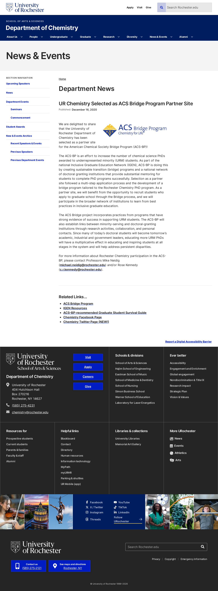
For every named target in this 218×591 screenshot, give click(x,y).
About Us (12, 36)
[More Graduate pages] (95, 37)
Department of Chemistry (42, 28)
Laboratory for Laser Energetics (135, 402)
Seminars (16, 109)
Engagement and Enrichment (188, 368)
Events (176, 446)
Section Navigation (19, 78)
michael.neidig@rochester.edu (82, 265)
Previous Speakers (22, 151)
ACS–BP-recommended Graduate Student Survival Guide (105, 313)
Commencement (20, 117)
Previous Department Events (27, 160)
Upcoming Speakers (18, 83)
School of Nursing (126, 385)
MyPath (65, 467)
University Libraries (127, 438)
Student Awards (15, 126)
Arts (175, 460)
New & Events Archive (19, 135)
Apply (130, 7)
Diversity (132, 36)
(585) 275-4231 (23, 405)
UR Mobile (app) (71, 484)
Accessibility (178, 363)
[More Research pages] (119, 37)
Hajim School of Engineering (133, 368)
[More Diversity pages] (142, 37)
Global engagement (182, 374)
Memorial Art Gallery (128, 444)
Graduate (85, 36)
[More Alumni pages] (192, 37)
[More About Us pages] (21, 37)
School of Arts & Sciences (25, 21)
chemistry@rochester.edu (30, 412)
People (34, 36)
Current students (17, 444)
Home (62, 79)
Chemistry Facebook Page (82, 317)
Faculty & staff (15, 455)
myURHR (66, 472)
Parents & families (17, 450)
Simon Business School (130, 391)
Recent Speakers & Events (26, 143)
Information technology (75, 461)
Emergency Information (194, 559)
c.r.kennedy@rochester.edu (80, 269)
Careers (88, 377)
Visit (139, 7)
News (9, 92)
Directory (66, 450)
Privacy (156, 559)
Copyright (170, 559)
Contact (66, 444)
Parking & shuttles (72, 478)
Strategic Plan (178, 391)
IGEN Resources (75, 308)
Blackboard (68, 438)
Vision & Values (179, 397)
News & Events (158, 36)
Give (148, 7)
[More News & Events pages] (171, 37)
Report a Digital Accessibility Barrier (188, 341)
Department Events (17, 101)
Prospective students (19, 438)
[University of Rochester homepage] (25, 7)
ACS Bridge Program (78, 303)
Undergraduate (59, 36)
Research (108, 36)
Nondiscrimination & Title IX (187, 380)
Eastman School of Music (131, 374)
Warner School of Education (132, 397)
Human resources (72, 455)
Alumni (183, 36)
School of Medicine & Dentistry (134, 380)
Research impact (180, 385)
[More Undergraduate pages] (72, 37)
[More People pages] (42, 37)
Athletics (178, 453)
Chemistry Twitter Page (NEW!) (86, 322)
